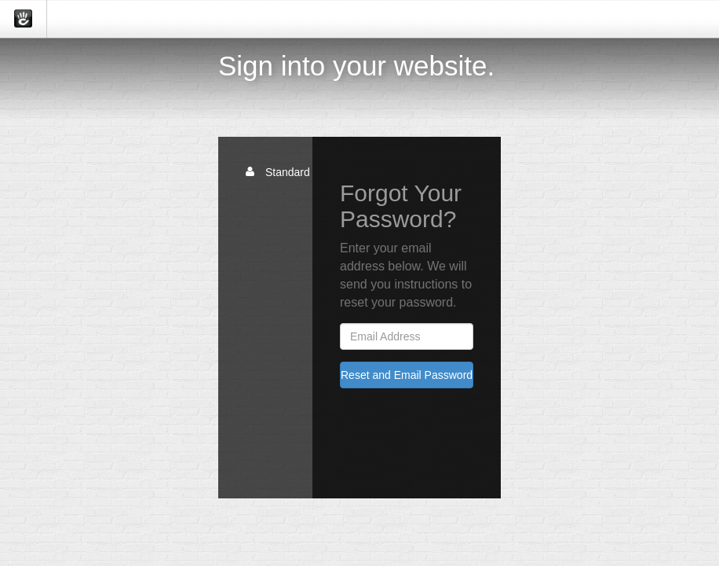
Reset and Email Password (407, 375)
